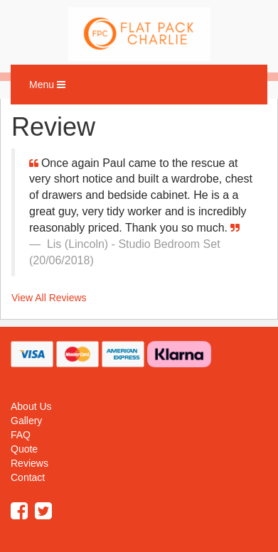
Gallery (26, 420)
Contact (28, 477)
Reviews (29, 463)
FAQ (21, 434)
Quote (24, 449)
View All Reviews (49, 297)
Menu (50, 88)
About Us (31, 406)
